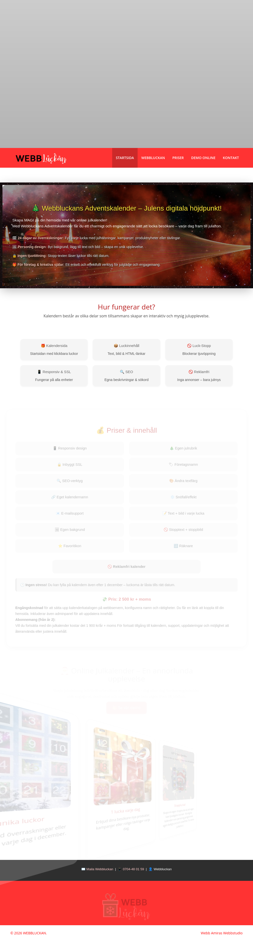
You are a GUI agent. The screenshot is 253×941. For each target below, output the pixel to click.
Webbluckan (153, 157)
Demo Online (203, 157)
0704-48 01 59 (133, 869)
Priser (178, 157)
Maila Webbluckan (99, 869)
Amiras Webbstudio (227, 933)
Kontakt (231, 157)
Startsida (125, 157)
